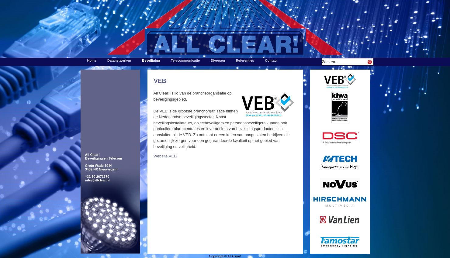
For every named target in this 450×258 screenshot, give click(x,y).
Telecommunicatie (185, 60)
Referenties (245, 60)
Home (92, 60)
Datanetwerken (119, 60)
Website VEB (165, 156)
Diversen (218, 60)
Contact (271, 60)
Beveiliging (151, 60)
